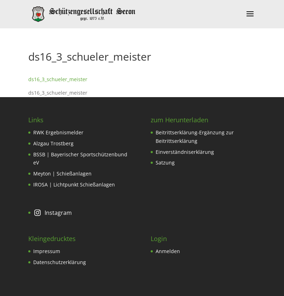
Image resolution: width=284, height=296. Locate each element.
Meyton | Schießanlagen (62, 173)
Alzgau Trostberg (53, 143)
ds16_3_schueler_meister (57, 79)
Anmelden (168, 251)
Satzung (165, 162)
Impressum (46, 251)
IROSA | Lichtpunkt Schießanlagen (74, 184)
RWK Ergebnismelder (58, 132)
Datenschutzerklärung (59, 262)
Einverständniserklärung (185, 152)
